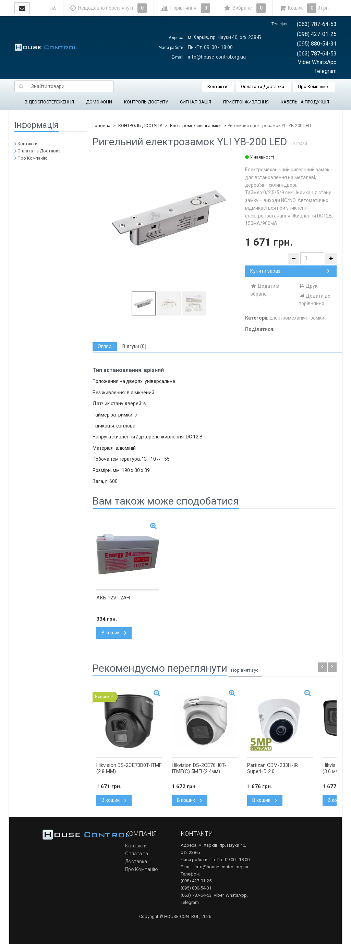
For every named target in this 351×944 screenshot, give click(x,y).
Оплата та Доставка (262, 86)
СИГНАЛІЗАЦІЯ (195, 101)
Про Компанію (313, 86)
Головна (101, 125)
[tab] (105, 346)
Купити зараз (290, 271)
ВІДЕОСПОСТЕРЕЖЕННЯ (49, 101)
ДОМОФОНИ (99, 101)
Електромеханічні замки (195, 125)
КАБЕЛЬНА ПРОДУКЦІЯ (305, 101)
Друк (308, 286)
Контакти (217, 86)
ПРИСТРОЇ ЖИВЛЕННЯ (246, 101)
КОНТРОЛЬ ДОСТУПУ (146, 101)
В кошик (113, 632)
